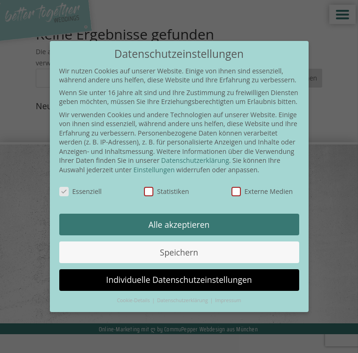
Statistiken (166, 191)
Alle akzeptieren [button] (178, 224)
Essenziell (80, 191)
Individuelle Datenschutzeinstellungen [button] (179, 279)
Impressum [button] (228, 300)
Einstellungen (154, 169)
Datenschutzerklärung (195, 160)
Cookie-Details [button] (134, 300)
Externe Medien (262, 191)
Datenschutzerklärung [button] (183, 300)
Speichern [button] (179, 252)
